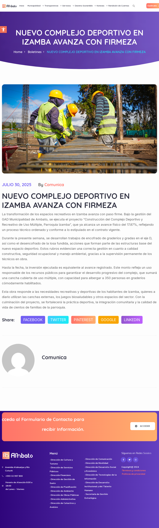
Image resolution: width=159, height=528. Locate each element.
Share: (8, 319)
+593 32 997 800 (14, 476)
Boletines (34, 52)
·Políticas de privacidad (133, 474)
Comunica (54, 184)
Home (18, 52)
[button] (3, 29)
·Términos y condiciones (133, 470)
